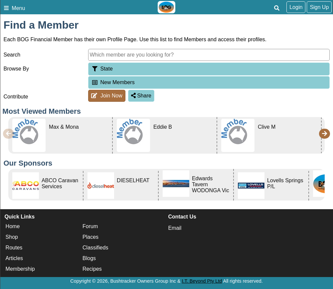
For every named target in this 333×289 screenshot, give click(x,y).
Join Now (106, 95)
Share (141, 95)
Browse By (16, 69)
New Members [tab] (112, 82)
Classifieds (95, 247)
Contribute (16, 96)
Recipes (92, 269)
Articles (14, 258)
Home (13, 226)
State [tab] (102, 69)
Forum (90, 226)
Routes (14, 247)
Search (12, 55)
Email (174, 228)
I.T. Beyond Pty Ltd (202, 281)
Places (90, 237)
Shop (12, 237)
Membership (20, 269)
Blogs (89, 258)
